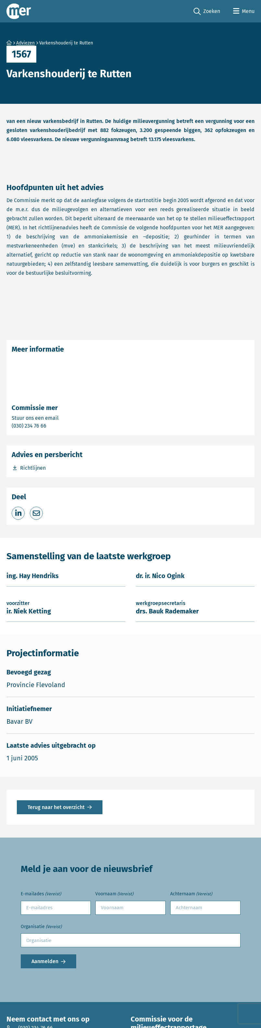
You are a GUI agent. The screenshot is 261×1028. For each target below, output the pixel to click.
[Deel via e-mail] (36, 513)
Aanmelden (44, 961)
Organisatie (41, 927)
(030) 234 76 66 (51, 425)
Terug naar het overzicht (56, 807)
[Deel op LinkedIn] (18, 513)
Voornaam (114, 894)
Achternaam (191, 894)
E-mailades (41, 894)
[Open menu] (244, 11)
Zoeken (207, 11)
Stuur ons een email (61, 417)
